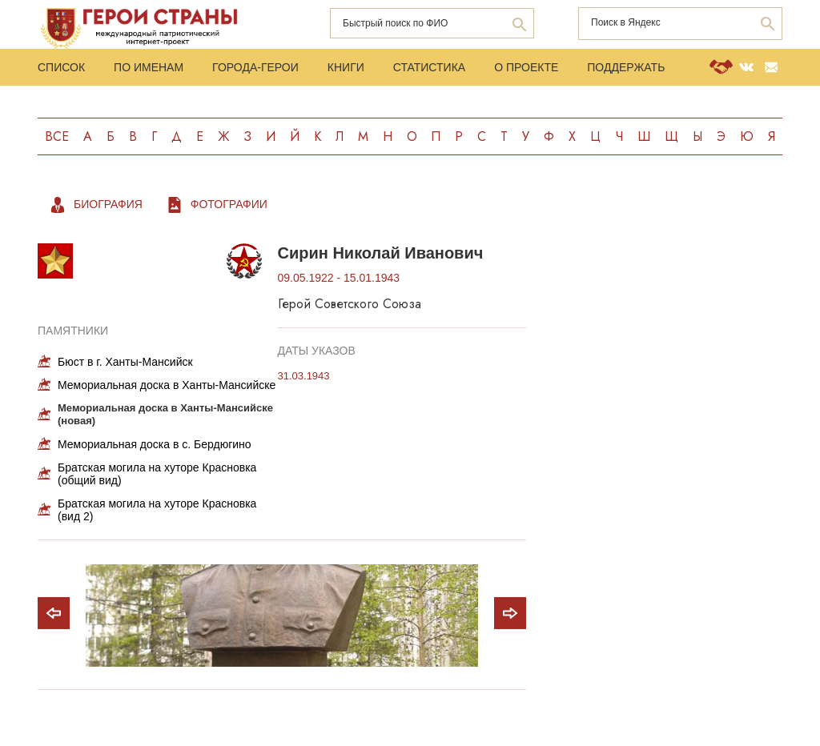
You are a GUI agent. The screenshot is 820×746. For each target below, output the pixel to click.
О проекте (526, 67)
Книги (346, 67)
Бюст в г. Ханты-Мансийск (125, 361)
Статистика (429, 67)
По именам (148, 67)
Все (57, 136)
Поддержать (626, 67)
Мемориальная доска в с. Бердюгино (154, 444)
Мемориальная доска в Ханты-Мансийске (166, 385)
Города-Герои (255, 67)
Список (61, 67)
